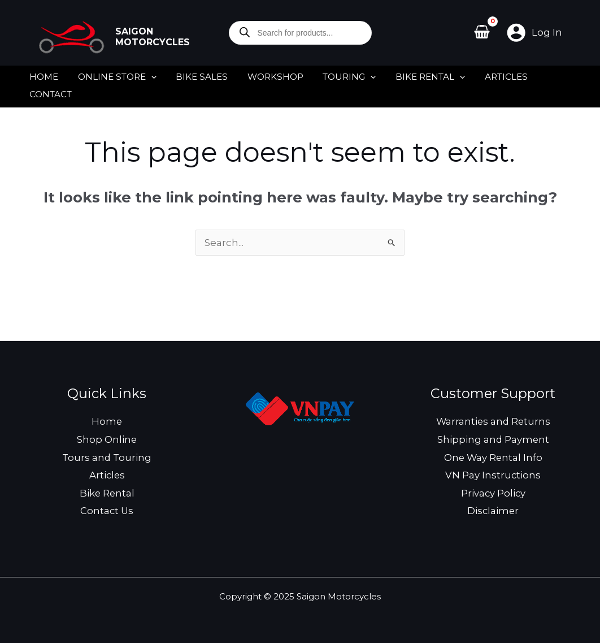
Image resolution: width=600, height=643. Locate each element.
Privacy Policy (493, 491)
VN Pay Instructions (493, 472)
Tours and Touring (107, 455)
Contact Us (107, 508)
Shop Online (107, 437)
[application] (147, 74)
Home (107, 419)
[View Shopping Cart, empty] (482, 33)
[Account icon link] (534, 32)
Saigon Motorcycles (152, 37)
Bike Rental (107, 491)
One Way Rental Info (493, 455)
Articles (107, 472)
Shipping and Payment (493, 437)
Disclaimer (493, 508)
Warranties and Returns (493, 419)
